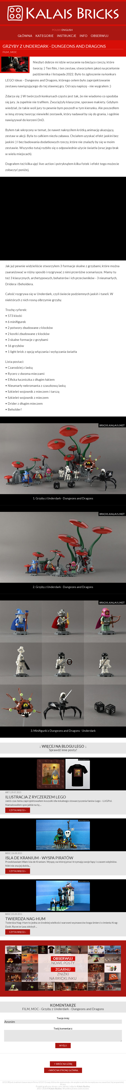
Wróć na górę (63, 1064)
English (67, 29)
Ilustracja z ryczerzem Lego (35, 796)
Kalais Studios (83, 1086)
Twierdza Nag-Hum (25, 918)
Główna (25, 36)
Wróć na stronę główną (63, 1070)
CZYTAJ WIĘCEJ (17, 810)
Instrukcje (66, 36)
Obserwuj (99, 36)
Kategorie (44, 36)
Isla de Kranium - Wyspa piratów (39, 857)
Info (83, 36)
